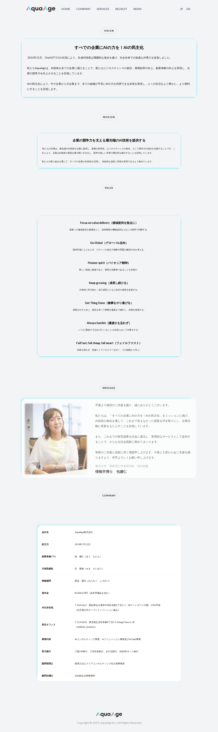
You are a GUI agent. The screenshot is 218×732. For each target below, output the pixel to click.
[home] (41, 9)
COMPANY (83, 8)
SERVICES (103, 8)
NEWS (137, 8)
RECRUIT (121, 8)
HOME (65, 8)
